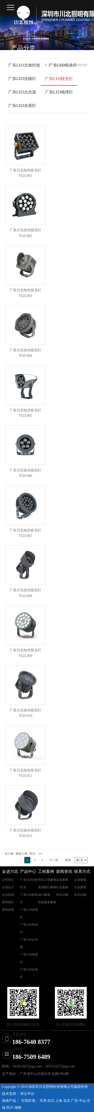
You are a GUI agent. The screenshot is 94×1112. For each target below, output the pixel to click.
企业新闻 (62, 880)
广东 (74, 1101)
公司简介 (8, 880)
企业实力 (8, 887)
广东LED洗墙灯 (22, 78)
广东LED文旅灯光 (24, 65)
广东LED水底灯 (22, 105)
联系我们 (8, 902)
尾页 (68, 860)
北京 (66, 1101)
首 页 (47, 65)
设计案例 (44, 894)
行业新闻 (62, 887)
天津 (42, 1101)
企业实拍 (8, 894)
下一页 (53, 860)
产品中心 (62, 65)
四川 (9, 1108)
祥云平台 (27, 1094)
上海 (58, 1101)
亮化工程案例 (47, 880)
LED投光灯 (80, 65)
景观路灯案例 (47, 887)
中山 (82, 1101)
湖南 (17, 1108)
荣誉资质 (8, 909)
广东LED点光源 (22, 92)
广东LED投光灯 (59, 78)
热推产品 (9, 1101)
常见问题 (62, 894)
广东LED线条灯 (29, 898)
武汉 (50, 1101)
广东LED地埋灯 (59, 92)
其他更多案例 (47, 902)
